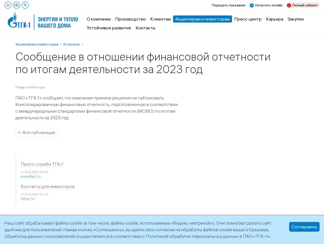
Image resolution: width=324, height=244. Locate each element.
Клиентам (160, 19)
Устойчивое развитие (109, 27)
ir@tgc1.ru (28, 198)
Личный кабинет (305, 5)
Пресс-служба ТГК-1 (42, 164)
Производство (130, 19)
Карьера (274, 19)
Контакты (145, 27)
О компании (99, 19)
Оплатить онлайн (269, 5)
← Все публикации (36, 132)
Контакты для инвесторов (48, 186)
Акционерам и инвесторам (202, 19)
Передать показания (228, 5)
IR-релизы (71, 44)
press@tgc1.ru (31, 176)
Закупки (296, 19)
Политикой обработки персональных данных (192, 236)
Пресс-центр (248, 19)
